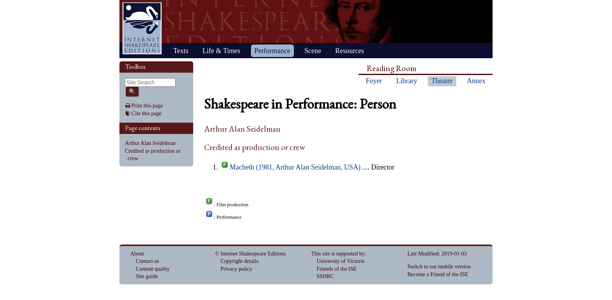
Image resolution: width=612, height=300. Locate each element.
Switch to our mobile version (439, 267)
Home (142, 28)
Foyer (374, 81)
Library (406, 81)
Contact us (147, 261)
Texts (181, 51)
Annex (476, 81)
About (137, 254)
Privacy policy (236, 269)
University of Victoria (341, 261)
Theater (442, 81)
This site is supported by (338, 254)
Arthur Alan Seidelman (150, 143)
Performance (272, 51)
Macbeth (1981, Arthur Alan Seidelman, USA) (295, 167)
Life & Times (221, 51)
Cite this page (147, 113)
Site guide (147, 276)
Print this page (147, 106)
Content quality (153, 269)
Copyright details (239, 261)
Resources (349, 51)
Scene (312, 51)
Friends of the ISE (336, 269)
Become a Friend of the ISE (437, 274)
